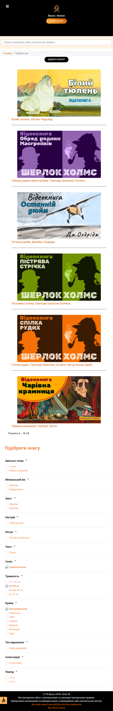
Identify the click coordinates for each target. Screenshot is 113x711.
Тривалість (14, 576)
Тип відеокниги (16, 642)
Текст (10, 547)
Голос (11, 561)
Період (11, 672)
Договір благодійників (68, 704)
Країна (11, 603)
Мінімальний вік (17, 480)
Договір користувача (43, 704)
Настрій (12, 517)
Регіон (11, 532)
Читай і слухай (56, 21)
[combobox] (56, 42)
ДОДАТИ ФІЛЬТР (56, 59)
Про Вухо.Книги (56, 708)
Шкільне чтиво (16, 461)
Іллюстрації (14, 657)
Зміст (10, 498)
